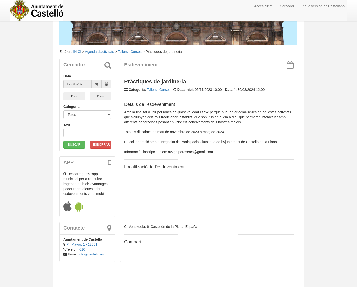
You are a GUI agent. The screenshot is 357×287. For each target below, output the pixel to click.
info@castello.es (91, 254)
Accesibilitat (263, 6)
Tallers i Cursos (130, 52)
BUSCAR (74, 144)
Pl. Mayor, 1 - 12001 (81, 244)
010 (82, 249)
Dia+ (100, 96)
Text (66, 125)
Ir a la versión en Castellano (323, 6)
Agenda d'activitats (99, 52)
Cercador (287, 6)
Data (67, 76)
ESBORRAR (101, 144)
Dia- (74, 96)
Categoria (71, 107)
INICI (77, 52)
